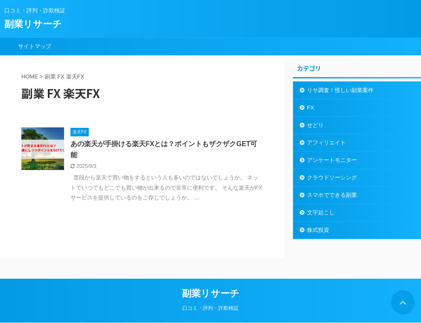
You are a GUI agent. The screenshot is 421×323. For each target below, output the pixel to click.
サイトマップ (34, 46)
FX (310, 107)
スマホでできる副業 (332, 195)
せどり (315, 125)
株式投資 (318, 230)
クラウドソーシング (332, 177)
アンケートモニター (332, 160)
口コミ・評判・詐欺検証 (210, 308)
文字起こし (321, 212)
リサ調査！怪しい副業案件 (340, 90)
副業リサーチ (33, 24)
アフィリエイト (326, 142)
